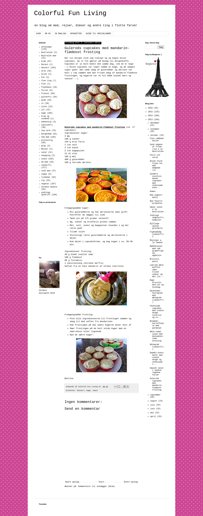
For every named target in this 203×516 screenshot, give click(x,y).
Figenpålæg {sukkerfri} (157, 234)
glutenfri (46, 97)
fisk (43, 84)
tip (43, 180)
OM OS (48, 34)
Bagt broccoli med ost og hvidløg (157, 283)
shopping (45, 155)
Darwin (44, 64)
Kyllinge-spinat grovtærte (156, 226)
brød (43, 61)
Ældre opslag (131, 482)
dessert (80, 390)
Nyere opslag (72, 482)
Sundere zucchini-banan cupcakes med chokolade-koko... (157, 181)
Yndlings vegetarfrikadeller (157, 217)
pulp (43, 146)
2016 (151, 108)
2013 (151, 120)
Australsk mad (48, 56)
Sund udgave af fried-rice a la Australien (157, 148)
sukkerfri (46, 165)
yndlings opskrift (45, 193)
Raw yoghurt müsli (156, 196)
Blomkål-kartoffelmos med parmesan (157, 324)
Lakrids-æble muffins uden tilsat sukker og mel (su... (157, 271)
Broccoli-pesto (155, 260)
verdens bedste (49, 187)
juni (153, 409)
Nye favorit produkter (156, 202)
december (155, 123)
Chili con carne (155, 156)
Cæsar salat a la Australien (157, 209)
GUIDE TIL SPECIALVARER (98, 34)
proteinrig (47, 140)
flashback (46, 87)
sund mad (45, 171)
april (153, 416)
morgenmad (46, 134)
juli (153, 405)
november (155, 129)
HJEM (38, 34)
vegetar (45, 184)
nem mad (45, 137)
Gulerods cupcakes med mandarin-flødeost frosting (156, 384)
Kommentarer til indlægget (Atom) (96, 486)
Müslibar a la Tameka (156, 241)
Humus (153, 191)
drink (44, 74)
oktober (155, 135)
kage (88, 390)
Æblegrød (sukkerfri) (157, 346)
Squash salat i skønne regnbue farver (157, 371)
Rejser (44, 149)
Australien (47, 52)
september (155, 395)
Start (101, 482)
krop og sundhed (45, 117)
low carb (45, 130)
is (42, 103)
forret (44, 90)
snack (95, 390)
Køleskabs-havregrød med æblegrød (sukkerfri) (157, 296)
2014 (151, 116)
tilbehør (45, 177)
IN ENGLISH (60, 34)
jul (43, 110)
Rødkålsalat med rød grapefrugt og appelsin (157, 251)
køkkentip (46, 122)
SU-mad (44, 162)
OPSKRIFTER (76, 34)
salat (44, 152)
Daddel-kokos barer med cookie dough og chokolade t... (157, 358)
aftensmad (46, 47)
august (154, 401)
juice (44, 106)
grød (43, 100)
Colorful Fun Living (70, 13)
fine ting (46, 81)
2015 (151, 112)
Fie (43, 77)
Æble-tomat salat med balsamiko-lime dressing (157, 336)
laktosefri (47, 125)
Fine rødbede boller (157, 139)
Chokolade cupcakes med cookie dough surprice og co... (157, 312)
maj (152, 413)
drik (43, 71)
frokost (45, 93)
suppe (44, 174)
